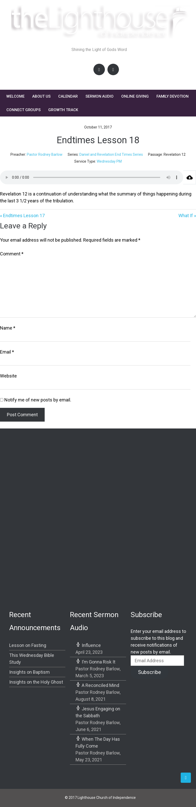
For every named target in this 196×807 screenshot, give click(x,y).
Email (7, 352)
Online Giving (135, 96)
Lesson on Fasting (27, 645)
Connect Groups (23, 110)
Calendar (68, 96)
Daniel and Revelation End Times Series (111, 154)
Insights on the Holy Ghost (36, 682)
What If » (187, 215)
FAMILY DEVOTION (172, 96)
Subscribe (149, 672)
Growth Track (63, 110)
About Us (41, 96)
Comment (11, 253)
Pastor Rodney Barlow (45, 154)
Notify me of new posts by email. (37, 399)
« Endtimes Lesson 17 (22, 215)
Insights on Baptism (29, 672)
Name (7, 328)
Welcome (15, 96)
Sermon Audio (99, 96)
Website (8, 376)
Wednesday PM (109, 161)
